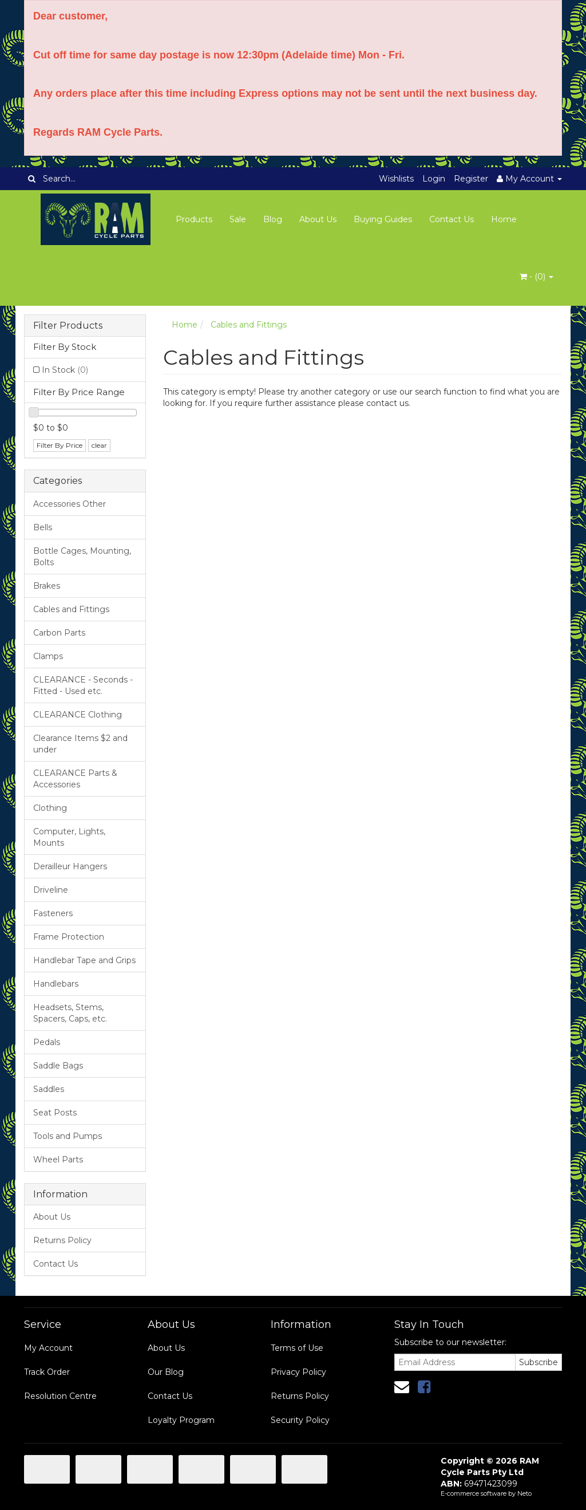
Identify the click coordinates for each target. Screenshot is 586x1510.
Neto (524, 1493)
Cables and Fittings (71, 609)
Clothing (50, 808)
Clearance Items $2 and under (80, 744)
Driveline (50, 890)
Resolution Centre (60, 1396)
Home (504, 219)
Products (194, 219)
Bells (42, 527)
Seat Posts (55, 1112)
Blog (272, 219)
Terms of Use (297, 1348)
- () (536, 276)
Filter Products (67, 326)
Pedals (46, 1042)
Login (433, 179)
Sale (237, 219)
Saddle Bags (58, 1065)
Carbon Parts (59, 633)
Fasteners (53, 913)
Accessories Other (69, 504)
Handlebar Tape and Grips (84, 960)
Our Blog (166, 1372)
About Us (317, 219)
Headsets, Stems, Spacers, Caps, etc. (70, 1013)
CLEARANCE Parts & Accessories (75, 779)
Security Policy (300, 1420)
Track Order (47, 1372)
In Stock (65, 370)
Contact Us (451, 219)
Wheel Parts (58, 1159)
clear (99, 445)
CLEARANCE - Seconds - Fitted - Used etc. (83, 685)
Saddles (48, 1089)
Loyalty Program (181, 1420)
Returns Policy (62, 1240)
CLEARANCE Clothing (77, 714)
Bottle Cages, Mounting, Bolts (82, 556)
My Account (48, 1348)
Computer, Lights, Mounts (69, 837)
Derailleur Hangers (70, 866)
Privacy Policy (298, 1372)
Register (471, 179)
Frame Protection (68, 937)
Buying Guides (383, 219)
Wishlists (396, 179)
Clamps (48, 656)
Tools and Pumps (67, 1136)
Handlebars (55, 984)
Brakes (46, 586)
